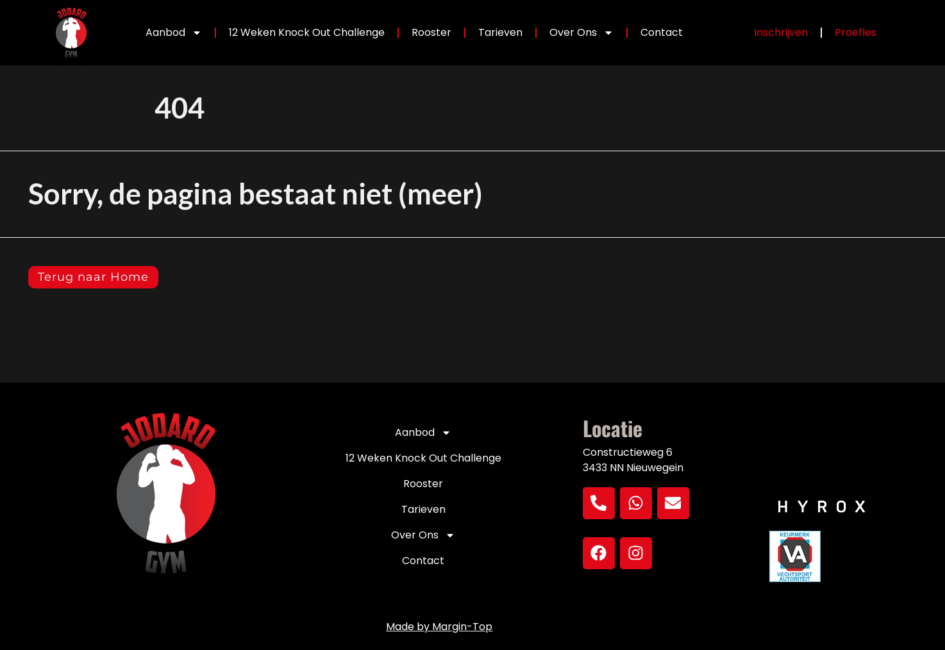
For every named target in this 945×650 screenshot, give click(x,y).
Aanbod (174, 32)
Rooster (431, 32)
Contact (661, 32)
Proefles (855, 32)
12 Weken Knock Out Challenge (307, 32)
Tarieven (500, 32)
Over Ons (581, 32)
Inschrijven (781, 32)
